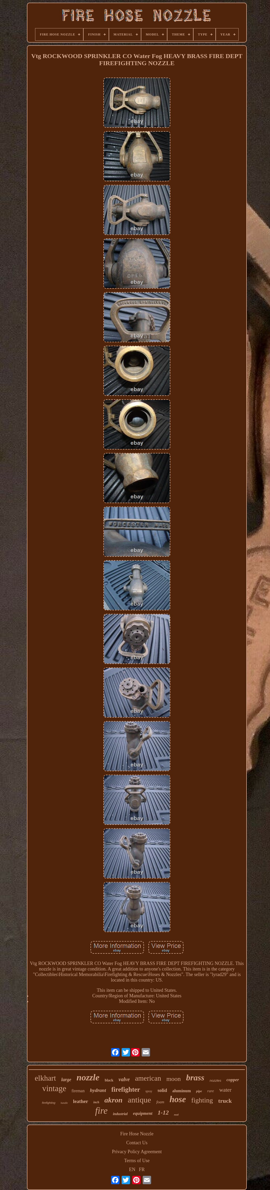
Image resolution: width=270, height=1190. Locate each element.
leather (80, 1101)
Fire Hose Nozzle (136, 1133)
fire (101, 1111)
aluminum (181, 1091)
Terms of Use (137, 1160)
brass (195, 1077)
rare (210, 1091)
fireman (78, 1091)
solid (162, 1090)
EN (132, 1169)
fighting (202, 1100)
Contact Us (137, 1142)
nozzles (215, 1080)
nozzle (87, 1077)
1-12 (163, 1112)
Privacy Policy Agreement (137, 1151)
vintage (54, 1088)
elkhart (45, 1078)
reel (176, 1114)
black (109, 1080)
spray (148, 1091)
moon (173, 1078)
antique (139, 1099)
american (148, 1078)
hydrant (98, 1090)
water (225, 1090)
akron (113, 1100)
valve (124, 1079)
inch (96, 1102)
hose (178, 1099)
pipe (199, 1091)
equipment (142, 1113)
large (66, 1079)
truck (225, 1100)
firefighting (48, 1102)
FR (142, 1169)
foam (160, 1102)
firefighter (125, 1089)
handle (64, 1102)
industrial (120, 1114)
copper (232, 1079)
